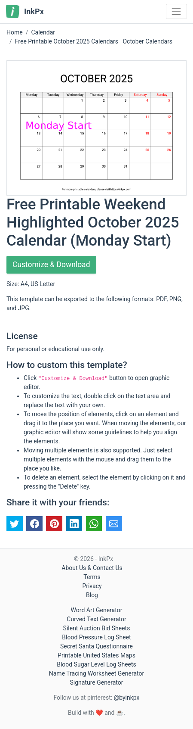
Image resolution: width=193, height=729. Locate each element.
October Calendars (147, 41)
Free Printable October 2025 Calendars (66, 41)
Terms (91, 576)
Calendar (43, 32)
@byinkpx (127, 697)
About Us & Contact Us (91, 567)
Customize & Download (51, 264)
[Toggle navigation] (176, 11)
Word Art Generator (97, 610)
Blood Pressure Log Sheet (96, 637)
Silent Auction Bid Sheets (96, 628)
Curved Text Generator (96, 619)
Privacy (91, 586)
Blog (92, 595)
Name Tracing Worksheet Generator (96, 673)
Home (14, 32)
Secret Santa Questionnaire (96, 646)
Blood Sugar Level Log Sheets (96, 664)
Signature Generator (96, 682)
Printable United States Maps (96, 655)
